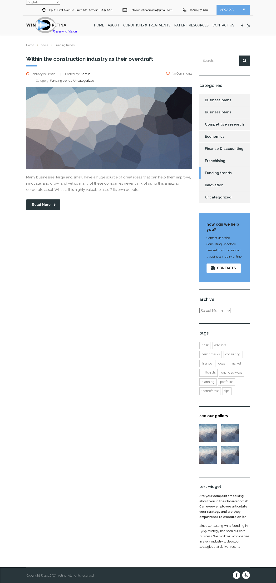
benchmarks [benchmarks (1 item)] (211, 354)
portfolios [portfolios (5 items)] (226, 382)
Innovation (214, 185)
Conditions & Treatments (147, 25)
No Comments (179, 73)
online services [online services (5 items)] (231, 372)
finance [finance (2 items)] (207, 363)
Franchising (215, 161)
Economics (214, 136)
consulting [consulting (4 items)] (232, 354)
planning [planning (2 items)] (208, 382)
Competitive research (224, 124)
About (113, 25)
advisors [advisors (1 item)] (220, 345)
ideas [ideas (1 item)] (221, 363)
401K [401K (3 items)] (205, 345)
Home (30, 45)
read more (44, 205)
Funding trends (218, 173)
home (99, 25)
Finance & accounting (224, 149)
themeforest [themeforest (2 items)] (210, 391)
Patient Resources (191, 25)
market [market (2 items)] (236, 363)
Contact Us (223, 25)
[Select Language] (43, 2)
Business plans (218, 100)
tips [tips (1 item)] (226, 391)
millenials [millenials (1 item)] (209, 372)
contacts (223, 268)
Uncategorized (218, 197)
